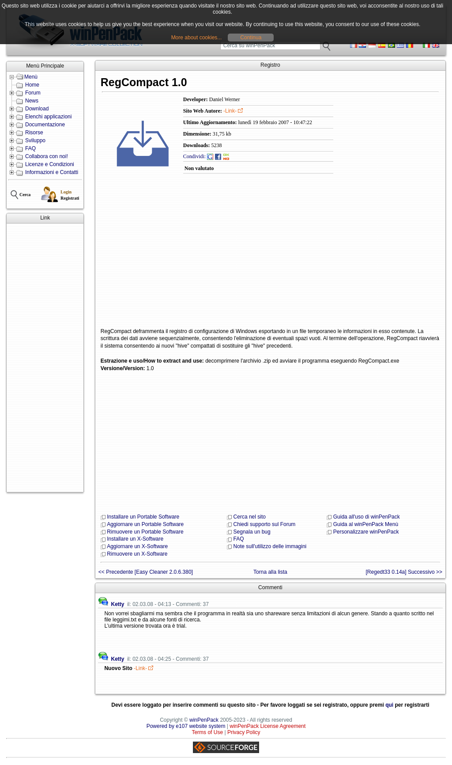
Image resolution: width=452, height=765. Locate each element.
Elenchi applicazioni (48, 117)
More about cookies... (196, 37)
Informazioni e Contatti (51, 172)
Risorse (34, 132)
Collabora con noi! (46, 156)
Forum (33, 93)
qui (389, 705)
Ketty (117, 604)
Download (37, 109)
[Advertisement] (45, 357)
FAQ (30, 148)
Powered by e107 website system (186, 726)
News (31, 101)
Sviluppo (35, 140)
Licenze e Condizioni (49, 164)
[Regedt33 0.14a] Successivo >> (404, 572)
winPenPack (203, 720)
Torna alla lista (270, 572)
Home (32, 85)
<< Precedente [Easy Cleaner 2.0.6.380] (145, 572)
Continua (250, 37)
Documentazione (45, 124)
